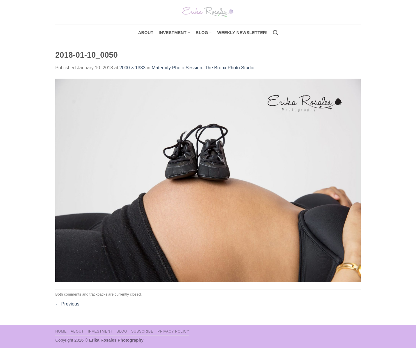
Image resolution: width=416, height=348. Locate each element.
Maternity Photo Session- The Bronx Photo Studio (203, 67)
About (146, 32)
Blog (204, 32)
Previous (67, 303)
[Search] (275, 33)
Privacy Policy (173, 331)
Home (61, 331)
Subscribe (142, 331)
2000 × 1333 (132, 67)
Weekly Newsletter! (242, 32)
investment (174, 32)
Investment (100, 331)
